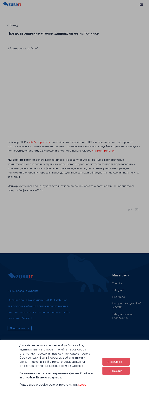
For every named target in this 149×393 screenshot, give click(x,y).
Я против (115, 370)
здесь (82, 384)
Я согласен (116, 361)
